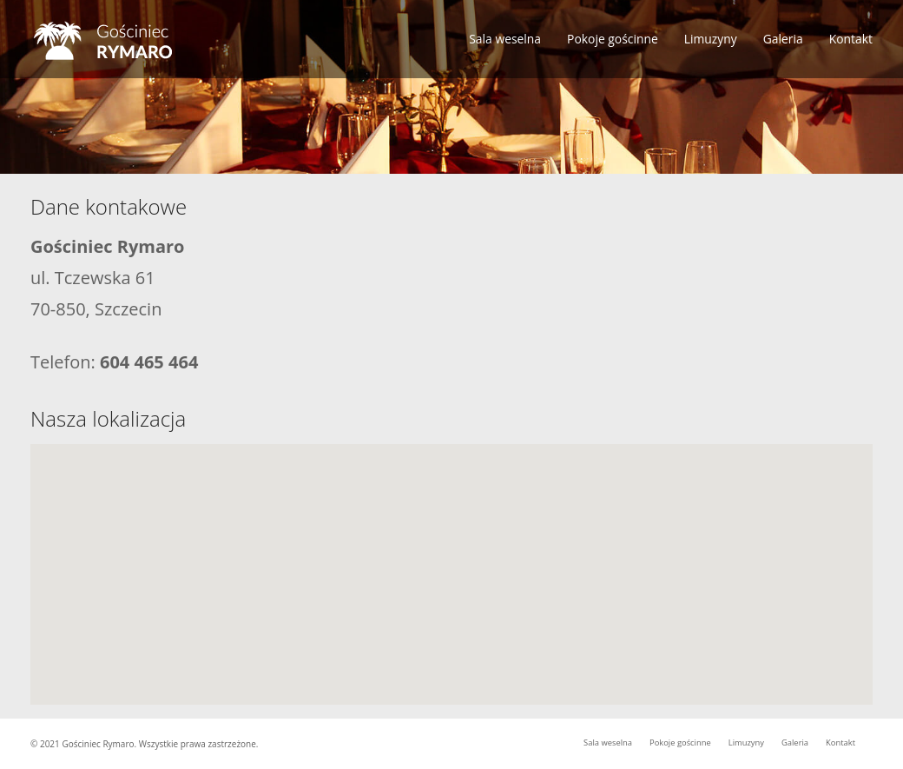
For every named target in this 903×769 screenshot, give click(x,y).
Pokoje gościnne (612, 38)
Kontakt (851, 38)
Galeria (783, 38)
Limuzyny (710, 38)
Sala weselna (505, 38)
